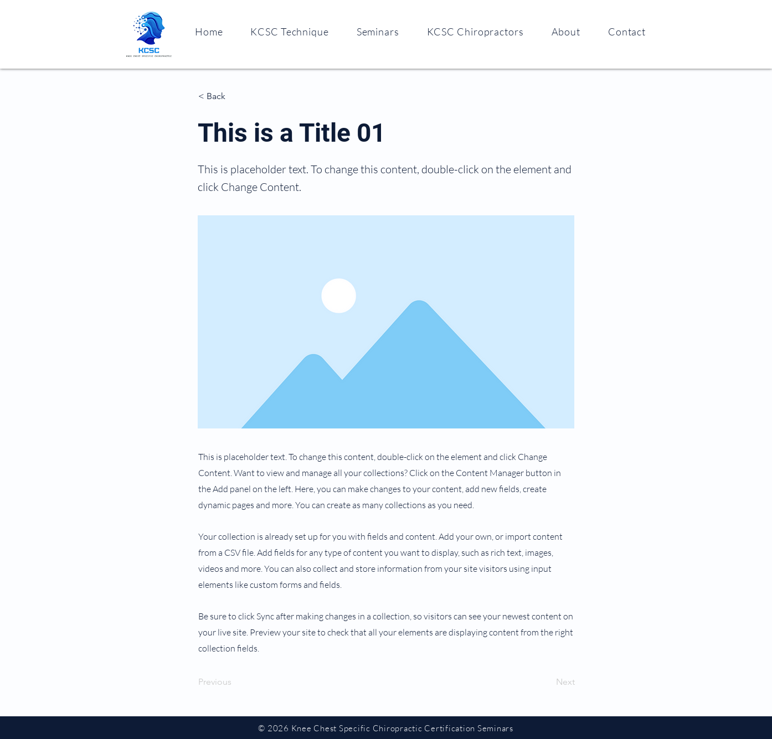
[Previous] (234, 682)
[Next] (547, 682)
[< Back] (234, 96)
